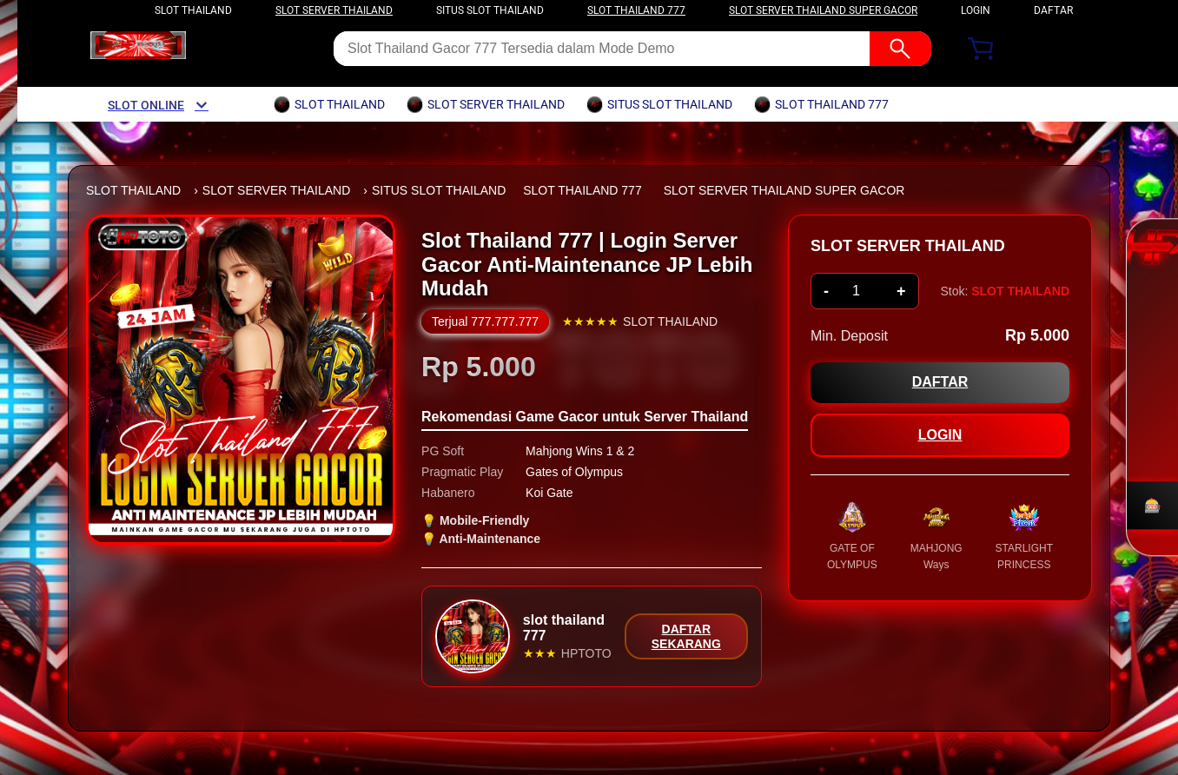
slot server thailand (334, 10)
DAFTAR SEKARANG (686, 636)
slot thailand (193, 10)
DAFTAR (1053, 10)
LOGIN (975, 10)
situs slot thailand (490, 10)
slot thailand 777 (636, 10)
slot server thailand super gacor (823, 10)
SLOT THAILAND (133, 190)
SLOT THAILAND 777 (582, 190)
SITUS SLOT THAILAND (439, 190)
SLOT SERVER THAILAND (276, 190)
